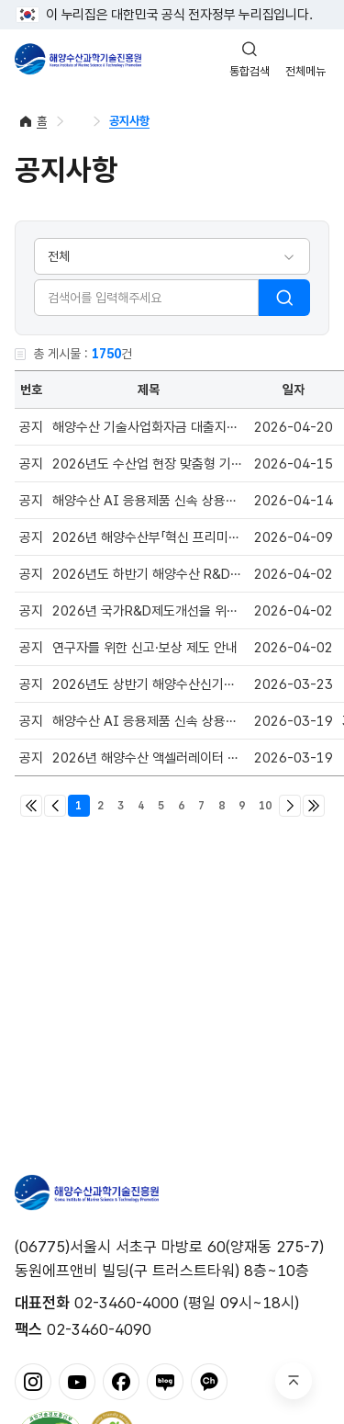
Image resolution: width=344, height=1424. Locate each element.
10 (265, 805)
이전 (55, 806)
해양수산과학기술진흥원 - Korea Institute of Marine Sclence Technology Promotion (78, 58)
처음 (31, 806)
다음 (290, 806)
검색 (284, 297)
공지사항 (129, 121)
